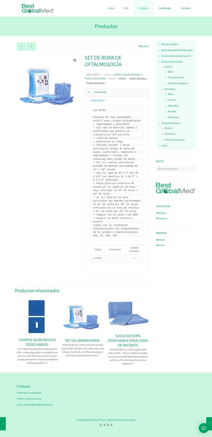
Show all (143, 46)
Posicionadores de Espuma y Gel (176, 56)
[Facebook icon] (104, 425)
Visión (161, 245)
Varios (164, 145)
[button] (75, 60)
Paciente (172, 111)
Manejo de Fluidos (169, 44)
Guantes (172, 100)
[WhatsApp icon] (101, 425)
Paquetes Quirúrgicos (132, 74)
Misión (162, 240)
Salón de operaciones (175, 140)
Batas (170, 72)
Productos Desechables (95, 78)
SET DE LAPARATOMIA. (82, 341)
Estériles (118, 74)
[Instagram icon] (107, 425)
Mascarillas (173, 106)
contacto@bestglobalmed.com (38, 405)
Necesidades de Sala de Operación (177, 50)
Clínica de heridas (176, 77)
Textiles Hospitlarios (170, 123)
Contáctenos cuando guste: (29, 393)
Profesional (173, 117)
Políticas (162, 213)
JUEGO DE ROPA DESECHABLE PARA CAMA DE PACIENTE (128, 340)
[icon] (111, 425)
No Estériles (170, 89)
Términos (163, 218)
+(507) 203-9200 (33, 399)
